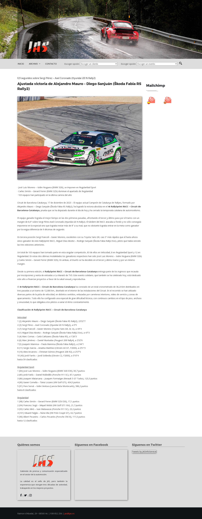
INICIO (21, 63)
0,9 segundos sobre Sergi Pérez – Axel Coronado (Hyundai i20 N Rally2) (56, 78)
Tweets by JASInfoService (144, 451)
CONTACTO (51, 63)
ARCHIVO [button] (34, 63)
